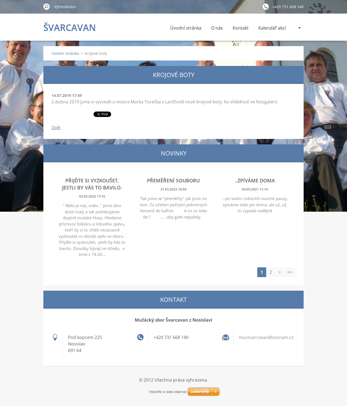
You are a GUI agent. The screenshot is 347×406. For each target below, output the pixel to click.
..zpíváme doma (255, 180)
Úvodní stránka (185, 28)
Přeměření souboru (173, 180)
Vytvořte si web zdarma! (168, 392)
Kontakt (241, 28)
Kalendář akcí (272, 28)
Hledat (46, 6)
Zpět (56, 128)
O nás (217, 28)
